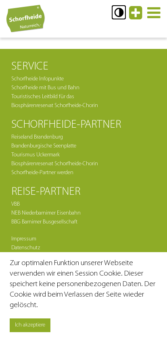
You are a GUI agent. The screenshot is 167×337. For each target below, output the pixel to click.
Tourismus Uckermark (35, 155)
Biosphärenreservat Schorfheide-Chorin (54, 164)
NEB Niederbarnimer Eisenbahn (46, 213)
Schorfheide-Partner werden (42, 173)
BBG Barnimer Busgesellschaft (44, 222)
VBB (15, 204)
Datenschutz (25, 248)
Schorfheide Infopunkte (37, 79)
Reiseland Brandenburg (37, 137)
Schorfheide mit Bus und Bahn (45, 88)
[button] (119, 12)
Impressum (23, 239)
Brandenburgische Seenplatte (43, 146)
